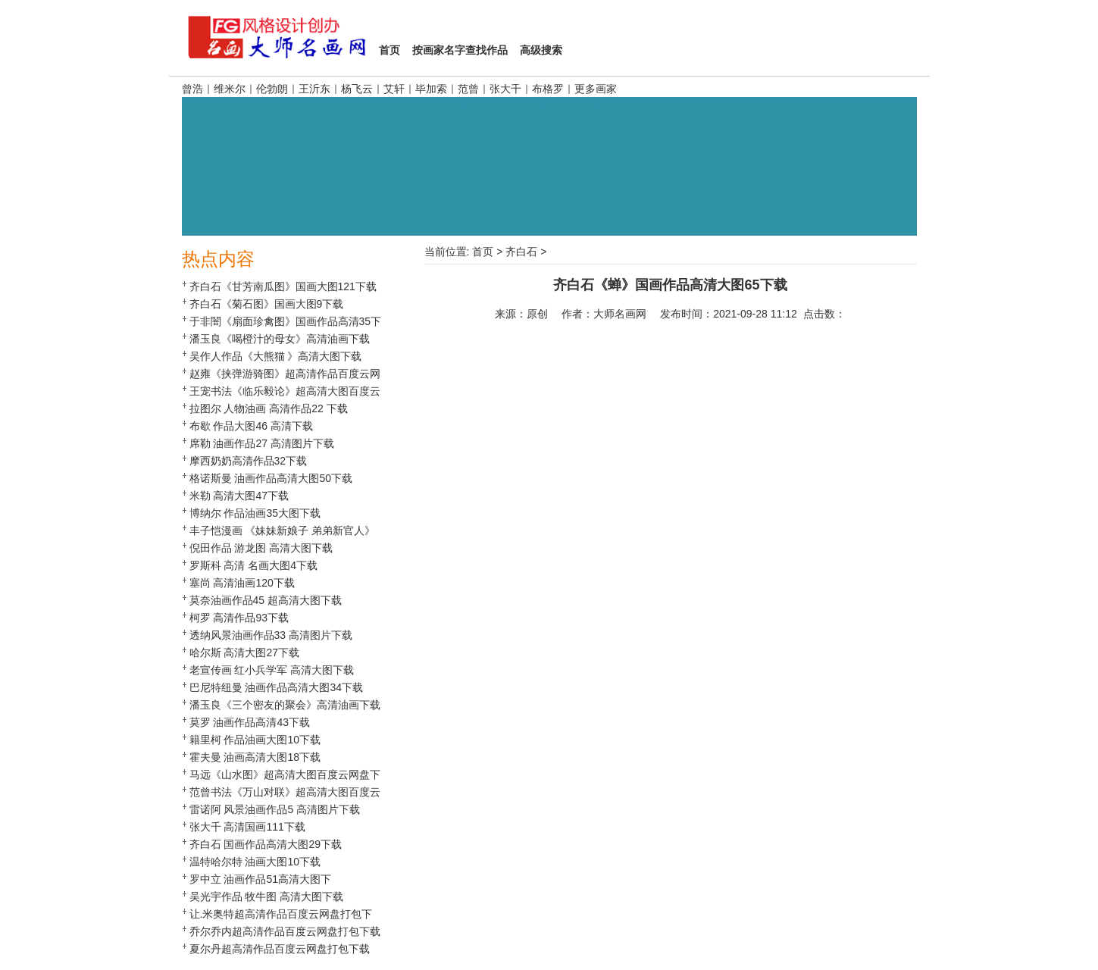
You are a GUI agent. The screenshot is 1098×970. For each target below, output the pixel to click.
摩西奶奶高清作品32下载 (248, 461)
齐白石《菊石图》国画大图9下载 (266, 304)
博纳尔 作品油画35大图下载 (255, 513)
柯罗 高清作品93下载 (239, 618)
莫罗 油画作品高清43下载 (249, 722)
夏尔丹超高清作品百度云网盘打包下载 (279, 949)
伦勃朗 (272, 89)
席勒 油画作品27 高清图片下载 (261, 443)
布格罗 (548, 89)
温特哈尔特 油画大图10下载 (255, 862)
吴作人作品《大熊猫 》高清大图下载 (275, 356)
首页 (482, 252)
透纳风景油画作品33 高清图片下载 (270, 635)
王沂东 (314, 89)
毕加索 (431, 89)
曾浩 (192, 89)
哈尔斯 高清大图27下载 (244, 652)
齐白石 (521, 252)
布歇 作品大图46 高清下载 (251, 426)
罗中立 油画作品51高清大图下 (260, 879)
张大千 (505, 89)
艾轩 (394, 89)
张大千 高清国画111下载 (247, 827)
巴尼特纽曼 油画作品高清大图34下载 (276, 687)
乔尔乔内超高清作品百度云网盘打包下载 (284, 931)
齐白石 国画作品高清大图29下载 (265, 844)
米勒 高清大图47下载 (239, 496)
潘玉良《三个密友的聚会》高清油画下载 (284, 705)
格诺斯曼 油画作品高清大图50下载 (270, 478)
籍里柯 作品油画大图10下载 (255, 740)
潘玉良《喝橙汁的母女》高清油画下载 (279, 339)
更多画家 (595, 89)
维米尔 (230, 89)
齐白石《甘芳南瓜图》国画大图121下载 (283, 286)
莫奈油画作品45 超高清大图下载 (265, 600)
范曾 (468, 89)
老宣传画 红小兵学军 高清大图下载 (272, 670)
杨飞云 (357, 89)
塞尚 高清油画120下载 (242, 583)
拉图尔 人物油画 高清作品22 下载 (268, 408)
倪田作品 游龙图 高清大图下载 (261, 548)
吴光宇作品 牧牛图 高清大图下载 (266, 896)
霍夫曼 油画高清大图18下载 (255, 757)
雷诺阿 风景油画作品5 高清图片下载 (275, 809)
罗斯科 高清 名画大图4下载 (253, 565)
